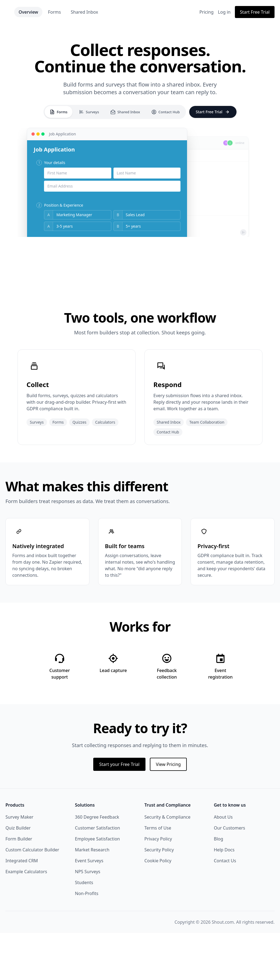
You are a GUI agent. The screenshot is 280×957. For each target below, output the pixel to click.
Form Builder (18, 863)
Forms (78, 12)
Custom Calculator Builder (32, 874)
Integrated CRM (21, 885)
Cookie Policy (157, 885)
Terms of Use (157, 852)
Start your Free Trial (119, 788)
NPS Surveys (87, 896)
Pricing (206, 12)
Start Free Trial (255, 12)
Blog (218, 863)
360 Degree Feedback (97, 841)
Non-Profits (86, 917)
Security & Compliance (167, 841)
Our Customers (229, 852)
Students (84, 906)
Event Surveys (89, 885)
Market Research (92, 874)
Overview (52, 12)
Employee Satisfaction (97, 863)
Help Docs (224, 874)
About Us (223, 841)
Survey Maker (19, 841)
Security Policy (159, 874)
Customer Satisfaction (97, 852)
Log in (224, 12)
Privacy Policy (158, 863)
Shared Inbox (108, 12)
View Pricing (168, 788)
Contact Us (225, 885)
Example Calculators (26, 896)
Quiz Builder (18, 852)
